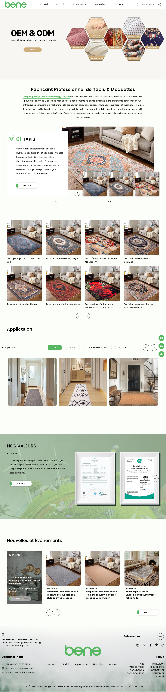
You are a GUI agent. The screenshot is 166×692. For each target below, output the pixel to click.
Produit (60, 4)
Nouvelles (100, 4)
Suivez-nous (132, 637)
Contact (118, 4)
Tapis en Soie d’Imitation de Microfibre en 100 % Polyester (99, 306)
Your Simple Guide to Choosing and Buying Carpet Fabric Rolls (24, 581)
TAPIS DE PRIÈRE (136, 667)
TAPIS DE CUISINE (135, 673)
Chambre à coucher (99, 348)
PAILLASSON (158, 664)
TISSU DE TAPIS (157, 667)
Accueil (44, 4)
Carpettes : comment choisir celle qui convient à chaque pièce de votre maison (101, 595)
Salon (74, 348)
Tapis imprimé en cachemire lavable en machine (138, 306)
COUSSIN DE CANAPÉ (158, 675)
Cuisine (125, 348)
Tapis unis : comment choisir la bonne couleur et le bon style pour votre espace (62, 595)
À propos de (79, 4)
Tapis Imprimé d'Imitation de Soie (63, 304)
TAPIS (141, 664)
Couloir (55, 348)
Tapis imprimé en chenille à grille (23, 304)
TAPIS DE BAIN (137, 670)
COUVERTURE (157, 670)
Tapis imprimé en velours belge (62, 258)
